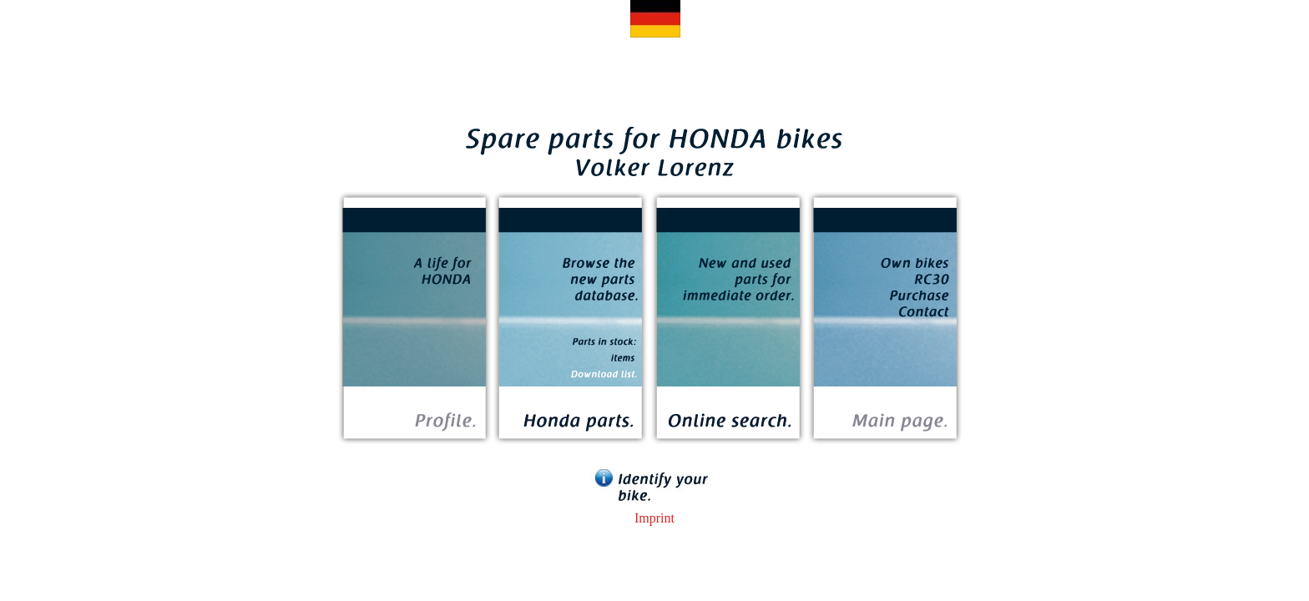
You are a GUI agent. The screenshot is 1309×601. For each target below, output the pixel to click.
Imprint (654, 518)
